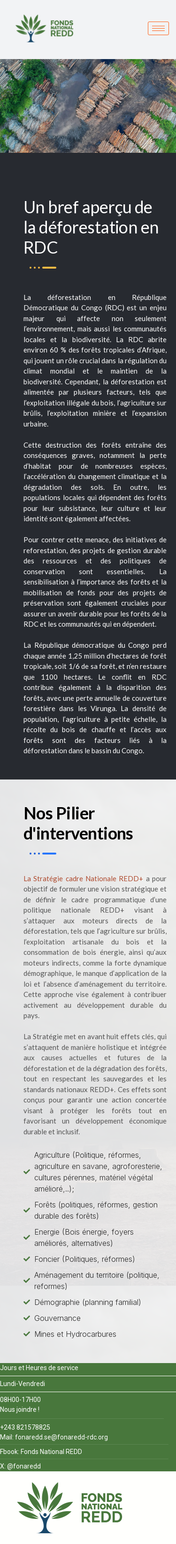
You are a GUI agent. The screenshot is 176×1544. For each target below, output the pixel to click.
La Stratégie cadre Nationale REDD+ (83, 878)
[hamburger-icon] (158, 28)
